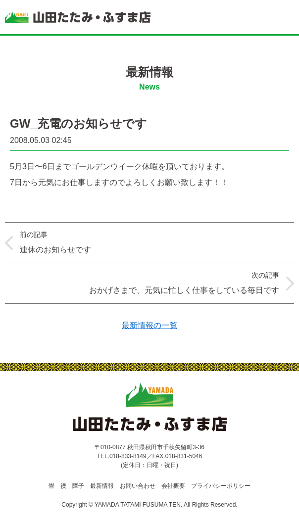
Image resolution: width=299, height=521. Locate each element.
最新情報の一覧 (149, 325)
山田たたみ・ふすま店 (77, 17)
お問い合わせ (137, 485)
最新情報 (102, 485)
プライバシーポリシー (220, 485)
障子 (78, 485)
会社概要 (173, 485)
